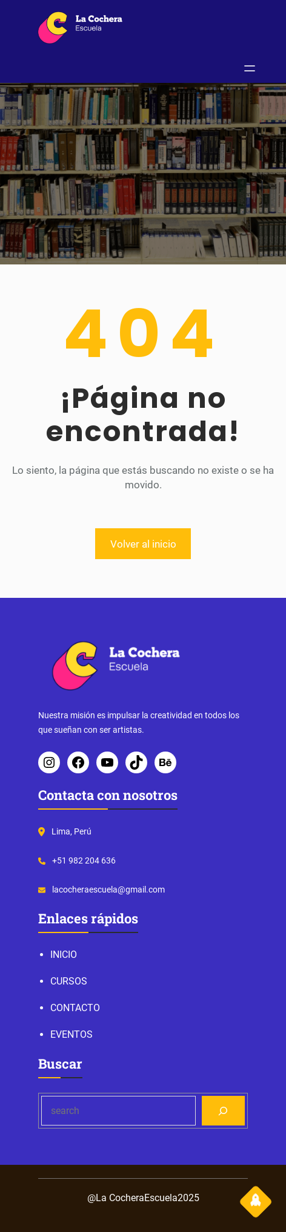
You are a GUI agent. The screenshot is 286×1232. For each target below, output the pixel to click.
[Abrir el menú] (250, 68)
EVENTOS (71, 1034)
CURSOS (68, 981)
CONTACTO (75, 1008)
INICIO (63, 954)
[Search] (223, 1111)
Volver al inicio (143, 544)
